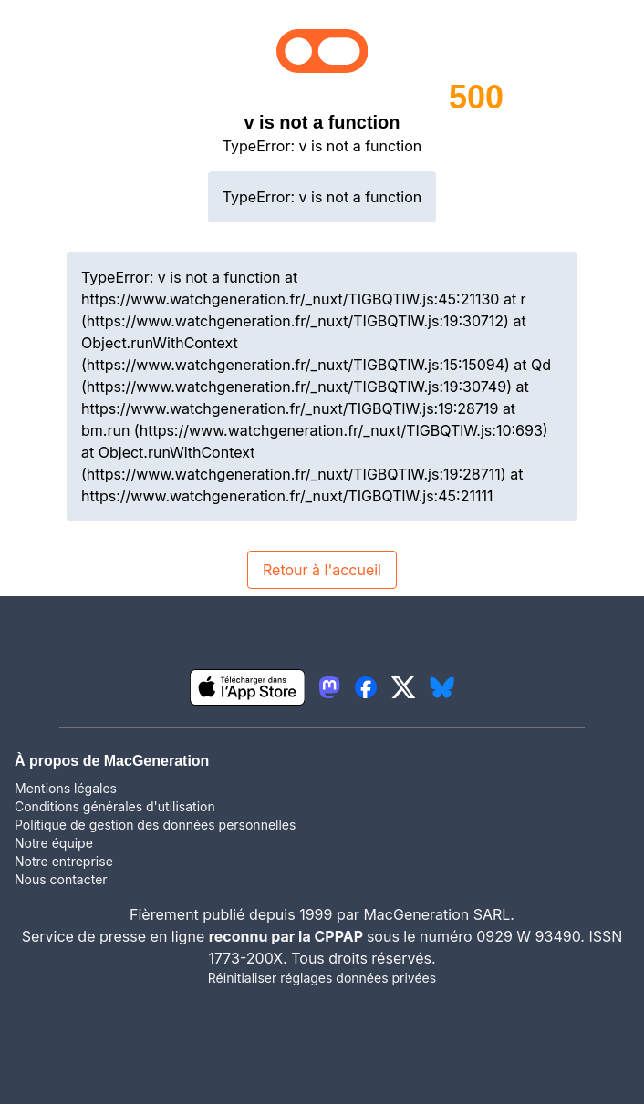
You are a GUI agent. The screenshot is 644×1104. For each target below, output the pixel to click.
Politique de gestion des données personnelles (155, 824)
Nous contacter (61, 879)
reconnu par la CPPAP (288, 936)
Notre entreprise (64, 861)
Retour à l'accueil (322, 570)
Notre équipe (54, 843)
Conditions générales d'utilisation (115, 806)
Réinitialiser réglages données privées (322, 977)
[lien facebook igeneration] (366, 687)
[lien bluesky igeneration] (442, 687)
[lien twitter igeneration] (403, 687)
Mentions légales (66, 788)
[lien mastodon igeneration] (329, 687)
